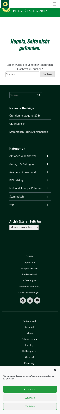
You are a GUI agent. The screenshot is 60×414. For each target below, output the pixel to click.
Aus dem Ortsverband (22, 167)
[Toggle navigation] (54, 22)
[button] (55, 369)
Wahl (12, 200)
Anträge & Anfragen (21, 159)
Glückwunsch (17, 119)
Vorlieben (30, 406)
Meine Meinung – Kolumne (25, 183)
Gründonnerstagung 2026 (25, 110)
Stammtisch (16, 191)
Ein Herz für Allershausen (30, 11)
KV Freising (16, 175)
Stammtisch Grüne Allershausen (28, 127)
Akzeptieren (30, 389)
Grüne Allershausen (27, 7)
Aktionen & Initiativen (23, 151)
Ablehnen (30, 397)
